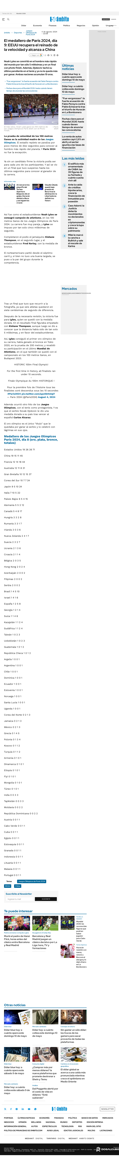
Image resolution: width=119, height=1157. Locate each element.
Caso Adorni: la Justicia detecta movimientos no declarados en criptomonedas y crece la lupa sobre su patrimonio (76, 218)
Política (66, 25)
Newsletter (114, 25)
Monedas (65, 293)
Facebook (11, 1109)
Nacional (51, 1122)
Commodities (79, 293)
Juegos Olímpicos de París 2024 (31, 32)
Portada (8, 1118)
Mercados (107, 1118)
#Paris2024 (14, 393)
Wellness (36, 1122)
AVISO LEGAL (53, 1130)
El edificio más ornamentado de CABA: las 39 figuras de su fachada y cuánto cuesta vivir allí (76, 172)
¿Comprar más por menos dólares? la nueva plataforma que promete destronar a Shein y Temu (44, 1073)
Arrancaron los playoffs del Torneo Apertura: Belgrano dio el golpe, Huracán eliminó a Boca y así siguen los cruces (23, 194)
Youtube (29, 1109)
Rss (80, 1126)
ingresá (113, 19)
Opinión (95, 25)
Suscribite (46, 899)
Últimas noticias (26, 1118)
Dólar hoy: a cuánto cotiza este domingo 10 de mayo (73, 89)
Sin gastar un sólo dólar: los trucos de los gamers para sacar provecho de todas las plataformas (74, 1036)
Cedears (87, 293)
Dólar (23, 25)
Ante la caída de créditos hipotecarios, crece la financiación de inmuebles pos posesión (76, 193)
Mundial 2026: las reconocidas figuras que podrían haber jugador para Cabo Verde (81, 931)
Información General (15, 1126)
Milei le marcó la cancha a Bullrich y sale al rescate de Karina (75, 240)
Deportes (18, 33)
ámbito (7, 33)
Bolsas (71, 293)
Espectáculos (49, 1126)
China (17, 886)
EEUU (7, 886)
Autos (34, 1126)
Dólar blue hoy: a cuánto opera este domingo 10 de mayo (73, 77)
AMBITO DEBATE (81, 1138)
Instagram (17, 1109)
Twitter (5, 1109)
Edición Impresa (95, 1122)
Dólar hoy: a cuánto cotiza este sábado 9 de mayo (17, 1090)
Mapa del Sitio (93, 1126)
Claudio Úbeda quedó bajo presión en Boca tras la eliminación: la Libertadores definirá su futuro (51, 193)
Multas (91, 1130)
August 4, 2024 (46, 397)
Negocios (81, 25)
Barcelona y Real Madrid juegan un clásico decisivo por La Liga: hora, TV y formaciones (44, 942)
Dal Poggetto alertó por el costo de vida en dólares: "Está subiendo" (45, 1093)
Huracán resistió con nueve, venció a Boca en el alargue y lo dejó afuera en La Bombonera (81, 957)
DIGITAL (34, 1138)
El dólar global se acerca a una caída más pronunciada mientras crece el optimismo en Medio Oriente (73, 1075)
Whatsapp (35, 1109)
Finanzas (52, 25)
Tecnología (67, 1126)
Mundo (63, 1122)
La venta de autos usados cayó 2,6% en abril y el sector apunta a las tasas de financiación (73, 142)
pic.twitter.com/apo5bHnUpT (38, 393)
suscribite (106, 19)
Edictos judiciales (73, 1130)
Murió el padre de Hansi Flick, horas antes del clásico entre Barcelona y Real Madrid (17, 941)
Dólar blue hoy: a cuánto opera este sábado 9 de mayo (14, 1070)
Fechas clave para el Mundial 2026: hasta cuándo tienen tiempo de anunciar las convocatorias (29, 89)
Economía (37, 25)
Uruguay (109, 25)
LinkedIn (23, 1109)
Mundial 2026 (21, 13)
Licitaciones (106, 1130)
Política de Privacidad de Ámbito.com (23, 1130)
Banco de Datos (90, 1118)
